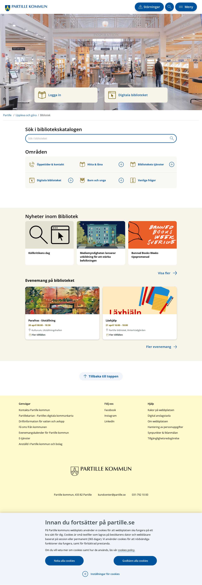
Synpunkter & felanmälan (163, 432)
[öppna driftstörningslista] (149, 7)
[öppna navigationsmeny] (186, 7)
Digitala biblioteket (45, 180)
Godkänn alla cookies (135, 560)
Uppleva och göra (26, 115)
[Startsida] (26, 8)
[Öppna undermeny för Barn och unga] (121, 180)
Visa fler (164, 273)
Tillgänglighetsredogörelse (163, 438)
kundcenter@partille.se (112, 494)
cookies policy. (126, 550)
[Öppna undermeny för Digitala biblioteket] (70, 180)
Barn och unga (93, 180)
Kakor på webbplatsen (161, 410)
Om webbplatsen (158, 421)
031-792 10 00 (140, 494)
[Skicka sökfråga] (171, 138)
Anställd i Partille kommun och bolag (40, 444)
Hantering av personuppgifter (165, 427)
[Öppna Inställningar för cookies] (101, 574)
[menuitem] (9, 115)
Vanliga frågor (143, 180)
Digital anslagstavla (159, 415)
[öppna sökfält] (169, 7)
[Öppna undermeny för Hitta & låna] (121, 164)
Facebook (110, 410)
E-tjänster (24, 438)
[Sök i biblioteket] (96, 138)
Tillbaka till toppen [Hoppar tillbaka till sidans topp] (101, 376)
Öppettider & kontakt (46, 164)
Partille (7, 115)
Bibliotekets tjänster (147, 164)
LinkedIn (109, 421)
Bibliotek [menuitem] (45, 115)
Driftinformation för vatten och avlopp (41, 421)
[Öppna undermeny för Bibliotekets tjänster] (171, 164)
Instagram (110, 415)
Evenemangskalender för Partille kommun (44, 432)
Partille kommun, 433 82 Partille (73, 494)
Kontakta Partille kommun (34, 410)
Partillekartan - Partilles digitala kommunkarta (46, 415)
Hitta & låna (91, 164)
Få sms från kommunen (33, 427)
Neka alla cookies (64, 560)
